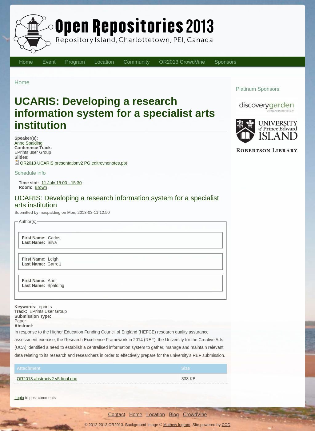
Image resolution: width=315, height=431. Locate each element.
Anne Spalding (28, 143)
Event (47, 63)
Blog (174, 414)
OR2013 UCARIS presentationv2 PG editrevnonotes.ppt (73, 163)
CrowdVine (195, 414)
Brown (41, 187)
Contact (116, 414)
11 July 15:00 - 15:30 (62, 182)
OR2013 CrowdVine (182, 62)
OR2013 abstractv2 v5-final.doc (47, 378)
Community (137, 62)
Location (102, 63)
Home (24, 63)
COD (226, 424)
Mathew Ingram (176, 424)
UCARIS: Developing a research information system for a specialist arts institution (116, 201)
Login (19, 398)
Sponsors (223, 63)
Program (73, 63)
